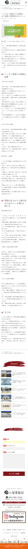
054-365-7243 (14, 497)
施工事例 (14, 529)
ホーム (4, 529)
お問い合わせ (14, 536)
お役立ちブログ (21, 529)
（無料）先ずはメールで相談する (14, 502)
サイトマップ (15, 533)
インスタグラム (7, 533)
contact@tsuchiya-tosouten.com (14, 505)
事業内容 (9, 529)
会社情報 (23, 533)
